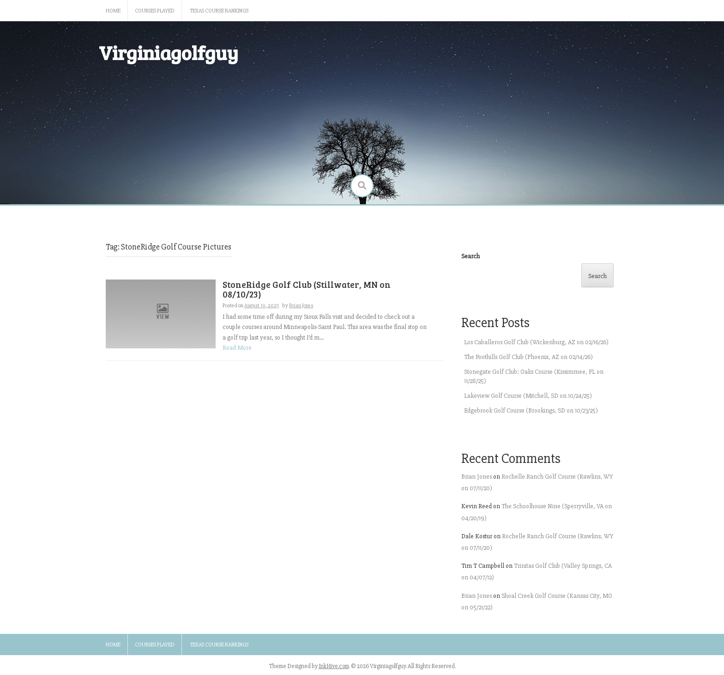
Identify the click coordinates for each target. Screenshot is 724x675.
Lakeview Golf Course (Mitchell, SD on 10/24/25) (528, 396)
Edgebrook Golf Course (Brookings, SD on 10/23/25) (531, 410)
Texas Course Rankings (219, 10)
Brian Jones (301, 305)
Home (113, 10)
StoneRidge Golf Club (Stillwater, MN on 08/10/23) (307, 289)
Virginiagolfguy (168, 52)
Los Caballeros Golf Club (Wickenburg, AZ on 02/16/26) (536, 342)
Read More (237, 348)
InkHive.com (334, 666)
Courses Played (155, 10)
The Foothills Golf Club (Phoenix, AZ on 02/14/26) (528, 357)
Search (470, 256)
